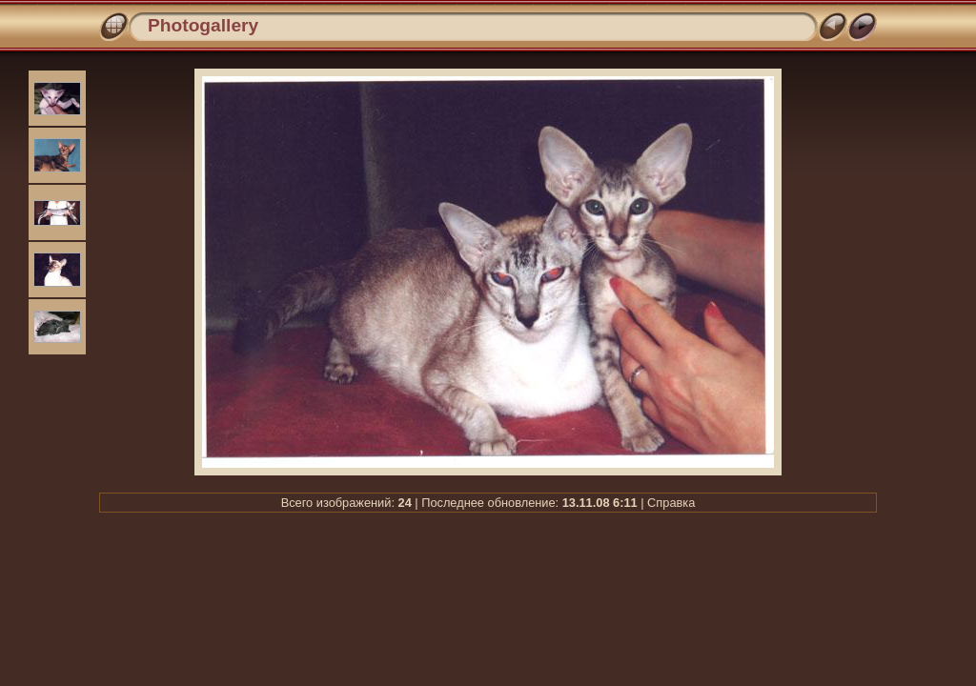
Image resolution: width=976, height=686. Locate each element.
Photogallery (203, 25)
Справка (671, 502)
